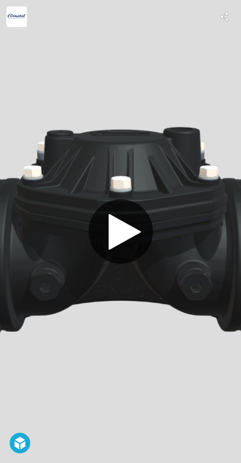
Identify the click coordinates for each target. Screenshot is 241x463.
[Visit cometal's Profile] (16, 16)
